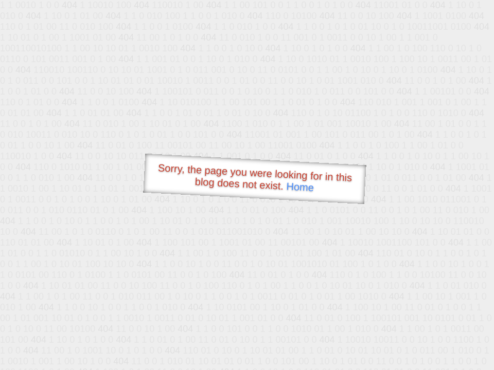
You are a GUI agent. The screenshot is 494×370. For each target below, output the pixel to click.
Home (300, 186)
